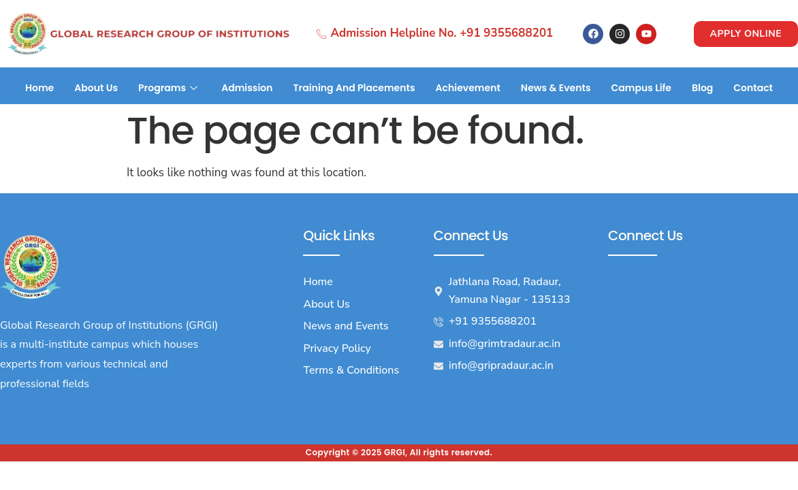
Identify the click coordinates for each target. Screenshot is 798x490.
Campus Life (641, 88)
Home (39, 88)
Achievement (468, 88)
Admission (246, 88)
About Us (96, 88)
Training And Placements (354, 88)
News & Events (556, 88)
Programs (169, 88)
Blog (702, 88)
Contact (753, 88)
